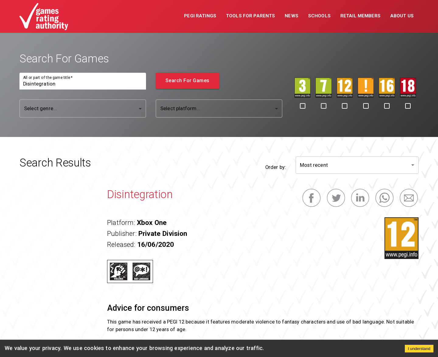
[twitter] (336, 198)
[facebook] (311, 198)
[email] (409, 198)
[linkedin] (360, 198)
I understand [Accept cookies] (419, 348)
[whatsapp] (384, 198)
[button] (200, 16)
